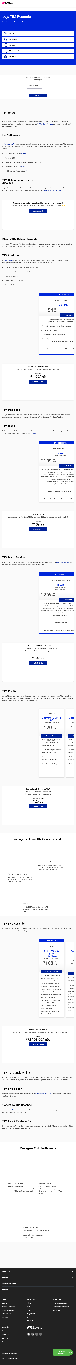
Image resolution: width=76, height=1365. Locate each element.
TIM (28, 1310)
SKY (28, 1317)
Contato (5, 1338)
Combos (5, 1317)
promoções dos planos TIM (51, 190)
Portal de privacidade (9, 1354)
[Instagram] (40, 1334)
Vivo (28, 1307)
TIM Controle (8, 260)
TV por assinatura (8, 1310)
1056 (23, 167)
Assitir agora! (38, 211)
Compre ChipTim (52, 736)
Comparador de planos (61, 1307)
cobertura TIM (9, 1110)
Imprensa (5, 1334)
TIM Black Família (62, 562)
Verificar (38, 95)
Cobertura (56, 1310)
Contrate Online (38, 382)
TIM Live (50, 124)
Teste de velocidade (60, 1303)
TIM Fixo (5, 1290)
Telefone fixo (6, 1314)
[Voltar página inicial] (7, 3)
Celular (4, 1303)
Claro (29, 1303)
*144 (27, 171)
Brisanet (30, 1321)
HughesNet (31, 1314)
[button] (73, 3)
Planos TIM (6, 1271)
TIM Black (33, 433)
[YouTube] (28, 1334)
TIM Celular (41, 124)
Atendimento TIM (10, 144)
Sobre (4, 1331)
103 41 (23, 154)
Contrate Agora (38, 529)
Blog (3, 1342)
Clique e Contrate (51, 971)
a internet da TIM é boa (43, 1094)
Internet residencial (8, 1307)
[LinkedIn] (32, 1334)
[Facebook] (36, 1334)
